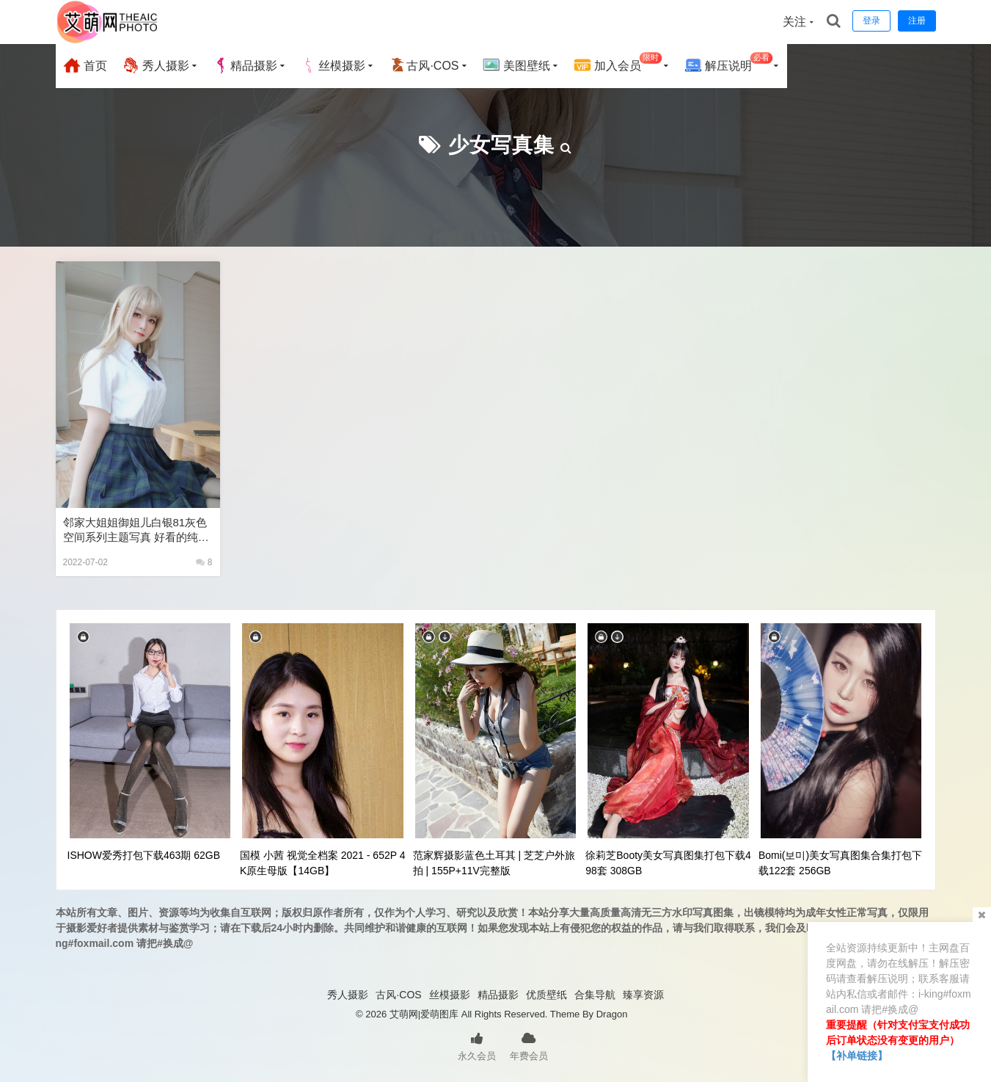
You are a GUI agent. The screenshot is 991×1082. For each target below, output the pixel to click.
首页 (85, 65)
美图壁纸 (516, 65)
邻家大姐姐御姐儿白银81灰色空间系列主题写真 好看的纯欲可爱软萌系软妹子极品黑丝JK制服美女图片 (136, 530)
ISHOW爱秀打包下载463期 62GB (144, 855)
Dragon (612, 1014)
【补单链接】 (857, 1055)
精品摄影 (245, 65)
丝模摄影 (333, 65)
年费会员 (529, 1045)
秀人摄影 (155, 65)
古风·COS (423, 65)
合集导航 (594, 995)
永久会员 (477, 1045)
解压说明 (728, 63)
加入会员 (618, 63)
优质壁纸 (546, 995)
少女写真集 (501, 145)
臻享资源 (643, 995)
